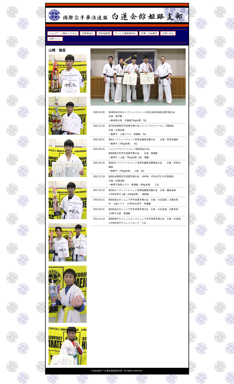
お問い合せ (168, 33)
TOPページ (55, 39)
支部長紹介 (87, 33)
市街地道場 (104, 33)
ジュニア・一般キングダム (63, 33)
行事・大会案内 (149, 33)
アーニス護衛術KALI (125, 33)
